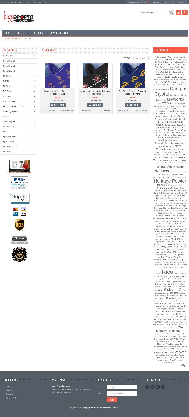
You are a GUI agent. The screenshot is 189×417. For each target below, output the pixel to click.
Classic (171, 106)
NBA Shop (7, 81)
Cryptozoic (158, 119)
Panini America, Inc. (172, 244)
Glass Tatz (174, 163)
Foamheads (159, 143)
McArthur (159, 216)
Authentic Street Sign (165, 62)
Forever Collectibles (169, 147)
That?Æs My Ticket (175, 322)
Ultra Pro (178, 339)
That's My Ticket (181, 319)
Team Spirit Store (159, 319)
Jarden (181, 193)
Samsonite (166, 279)
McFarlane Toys (158, 219)
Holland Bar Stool (164, 187)
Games (6, 117)
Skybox (156, 295)
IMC (160, 193)
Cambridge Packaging (161, 89)
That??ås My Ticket (161, 322)
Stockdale (172, 309)
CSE (165, 119)
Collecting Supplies (10, 111)
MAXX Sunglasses (176, 213)
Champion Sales (179, 103)
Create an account (40, 2)
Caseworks (173, 99)
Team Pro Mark (167, 317)
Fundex (157, 157)
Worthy (159, 360)
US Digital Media (170, 346)
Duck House (158, 130)
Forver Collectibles (177, 150)
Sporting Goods (9, 137)
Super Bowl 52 (9, 66)
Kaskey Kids (181, 195)
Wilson (171, 352)
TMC (180, 336)
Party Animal (166, 247)
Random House (177, 267)
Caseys (158, 103)
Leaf (160, 203)
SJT (171, 293)
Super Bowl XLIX (10, 147)
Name (101, 387)
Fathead (173, 140)
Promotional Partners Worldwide (165, 265)
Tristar (166, 339)
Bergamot (159, 74)
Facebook (147, 387)
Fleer (180, 140)
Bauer (179, 69)
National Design (172, 226)
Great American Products (168, 168)
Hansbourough (158, 177)
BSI (162, 82)
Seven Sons (172, 284)
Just (161, 195)
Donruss (182, 127)
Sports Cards (8, 142)
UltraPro (173, 341)
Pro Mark (177, 257)
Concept (180, 109)
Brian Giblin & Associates (169, 79)
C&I (184, 85)
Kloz (175, 198)
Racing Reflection (165, 267)
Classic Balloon (181, 106)
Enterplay (179, 133)
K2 (175, 195)
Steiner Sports (179, 306)
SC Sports (180, 279)
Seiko (164, 284)
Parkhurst (156, 247)
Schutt (158, 281)
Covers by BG (172, 113)
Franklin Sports (172, 152)
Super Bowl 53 (9, 71)
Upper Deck (170, 344)
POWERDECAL (161, 255)
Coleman (160, 109)
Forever (167, 143)
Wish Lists (161, 2)
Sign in (28, 2)
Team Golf (175, 314)
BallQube (163, 67)
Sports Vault (168, 303)
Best (166, 74)
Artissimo (178, 59)
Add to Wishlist (49, 111)
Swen (168, 311)
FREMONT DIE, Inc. (178, 155)
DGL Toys (174, 127)
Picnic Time (170, 252)
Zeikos (166, 360)
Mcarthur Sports (169, 216)
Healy (185, 177)
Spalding (163, 295)
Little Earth (168, 206)
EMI (167, 133)
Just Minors (168, 195)
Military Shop (8, 126)
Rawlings (157, 273)
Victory (166, 349)
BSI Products (170, 82)
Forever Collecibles (178, 143)
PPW (170, 255)
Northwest (159, 236)
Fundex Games (167, 157)
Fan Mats (170, 137)
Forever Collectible (165, 146)
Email (100, 393)
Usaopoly (180, 346)
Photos (6, 132)
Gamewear (182, 160)
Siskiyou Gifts (175, 290)
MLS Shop (7, 86)
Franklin (163, 152)
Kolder (181, 198)
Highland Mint (163, 185)
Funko (176, 157)
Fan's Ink (178, 137)
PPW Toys (176, 255)
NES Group (179, 229)
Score (175, 281)
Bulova (179, 85)
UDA (171, 339)
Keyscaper (160, 198)
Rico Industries (180, 273)
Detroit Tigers (165, 127)
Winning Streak (161, 357)
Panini (162, 244)
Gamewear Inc (159, 163)
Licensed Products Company (173, 203)
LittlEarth (177, 205)
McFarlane (180, 216)
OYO (165, 239)
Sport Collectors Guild (174, 295)
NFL (168, 234)
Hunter (176, 188)
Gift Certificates (7, 2)
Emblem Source (159, 133)
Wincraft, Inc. (173, 355)
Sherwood (181, 286)
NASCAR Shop (9, 101)
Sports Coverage (167, 298)
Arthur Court (169, 59)
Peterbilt (176, 247)
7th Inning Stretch (161, 57)
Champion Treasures (161, 106)
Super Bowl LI (8, 152)
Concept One (160, 111)
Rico (167, 272)
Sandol (173, 279)
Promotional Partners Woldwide (174, 262)
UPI (178, 341)
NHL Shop (7, 96)
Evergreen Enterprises (173, 135)
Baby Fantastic (177, 64)
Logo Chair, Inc (164, 208)
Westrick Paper (160, 352)
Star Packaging (159, 306)
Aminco (161, 59)
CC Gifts (167, 103)
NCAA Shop (8, 56)
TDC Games (176, 311)
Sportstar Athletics (180, 303)
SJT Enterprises (179, 293)
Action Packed (173, 57)
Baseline (171, 67)
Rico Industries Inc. (161, 276)
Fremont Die (163, 155)
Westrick (181, 349)
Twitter (152, 387)
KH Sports (169, 198)
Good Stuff (182, 163)
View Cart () (178, 2)
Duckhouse (168, 130)
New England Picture (174, 231)
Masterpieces (163, 213)
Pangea (174, 242)
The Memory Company (169, 329)
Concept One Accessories (176, 111)
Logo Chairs (175, 208)
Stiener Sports (162, 309)
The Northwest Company (173, 334)
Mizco (161, 224)
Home (7, 39)
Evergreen (159, 135)
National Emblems (167, 229)
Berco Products (178, 72)
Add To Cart (59, 105)
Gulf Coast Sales (177, 175)
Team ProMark (180, 317)
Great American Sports (178, 172)
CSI (169, 119)
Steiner (168, 306)
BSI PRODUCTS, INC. (166, 85)
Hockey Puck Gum (177, 185)
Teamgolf (170, 319)
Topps (161, 339)
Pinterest (158, 387)
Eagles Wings (180, 130)
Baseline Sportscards (168, 69)
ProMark (158, 262)
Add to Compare (66, 111)
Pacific (168, 242)
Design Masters (170, 125)
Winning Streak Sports (176, 357)
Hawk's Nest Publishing (173, 177)
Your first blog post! (61, 386)
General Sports (9, 122)
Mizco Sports (168, 224)
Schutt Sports (166, 281)
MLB (176, 224)
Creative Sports (177, 116)
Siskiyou (158, 290)
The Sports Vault (170, 336)
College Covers (170, 109)
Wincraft (180, 352)
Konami (156, 200)
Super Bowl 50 (9, 61)
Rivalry (158, 279)
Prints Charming (166, 257)
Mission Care (167, 221)
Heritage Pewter (170, 180)
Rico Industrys (174, 276)
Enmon (172, 133)
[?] (172, 50)
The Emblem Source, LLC (174, 324)
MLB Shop (7, 76)
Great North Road (163, 175)
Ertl (185, 133)
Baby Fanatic (165, 64)
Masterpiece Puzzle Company (175, 210)
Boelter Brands (177, 77)
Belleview (168, 72)
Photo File (180, 249)
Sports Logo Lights (179, 301)
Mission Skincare (179, 221)
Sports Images (166, 301)
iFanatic (173, 190)
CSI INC (177, 118)
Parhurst (183, 244)
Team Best (164, 314)
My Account (19, 2)
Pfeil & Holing (169, 249)
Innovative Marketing (170, 193)
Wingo (181, 355)
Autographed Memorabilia (13, 106)
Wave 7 (173, 349)
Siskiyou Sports (162, 293)
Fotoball (156, 152)
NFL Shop (7, 91)
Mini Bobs (158, 221)
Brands (15, 39)
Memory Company (176, 218)
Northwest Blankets (170, 236)
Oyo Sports (174, 239)
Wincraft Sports (161, 355)
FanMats (162, 140)
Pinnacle (181, 252)
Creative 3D (165, 116)
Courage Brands (159, 113)
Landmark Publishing (169, 201)
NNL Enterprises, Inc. (178, 234)
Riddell (183, 276)
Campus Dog (174, 95)
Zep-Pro (174, 360)
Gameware (173, 160)
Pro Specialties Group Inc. (177, 260)
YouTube (163, 387)
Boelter (168, 77)
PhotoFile (159, 252)
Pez (182, 247)
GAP (167, 163)
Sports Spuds (158, 303)
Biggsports (173, 74)
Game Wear (164, 160)
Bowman (157, 79)
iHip (179, 190)
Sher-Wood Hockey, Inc (169, 286)
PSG (179, 265)
